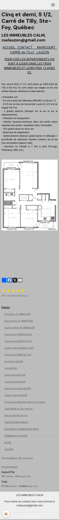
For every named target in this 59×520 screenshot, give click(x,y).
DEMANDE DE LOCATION (16, 436)
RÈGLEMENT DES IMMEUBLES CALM (21, 429)
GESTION (9, 449)
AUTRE (8, 443)
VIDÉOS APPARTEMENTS (16, 422)
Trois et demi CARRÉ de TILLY (18, 341)
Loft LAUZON (11, 368)
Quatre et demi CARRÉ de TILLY (19, 348)
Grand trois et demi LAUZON (18, 388)
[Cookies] (6, 514)
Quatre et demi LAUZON (16, 395)
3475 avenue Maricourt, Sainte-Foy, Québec (25, 402)
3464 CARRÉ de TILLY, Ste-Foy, (19, 409)
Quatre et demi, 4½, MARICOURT (20, 328)
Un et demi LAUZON (14, 361)
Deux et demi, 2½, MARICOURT (19, 321)
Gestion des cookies (29, 516)
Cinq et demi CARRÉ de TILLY (18, 355)
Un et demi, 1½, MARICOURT (18, 314)
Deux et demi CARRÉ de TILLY (18, 334)
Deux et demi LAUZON (15, 375)
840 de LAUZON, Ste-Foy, (16, 415)
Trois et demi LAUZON (15, 382)
